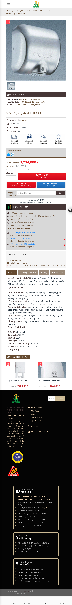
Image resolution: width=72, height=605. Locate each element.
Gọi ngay (11, 600)
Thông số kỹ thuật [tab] (28, 272)
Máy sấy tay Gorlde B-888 (15, 14)
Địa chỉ (61, 600)
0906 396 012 (14, 260)
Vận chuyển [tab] (57, 272)
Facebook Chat (29, 600)
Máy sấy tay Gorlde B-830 (49, 380)
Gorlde (24, 120)
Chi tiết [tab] (11, 272)
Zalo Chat (46, 600)
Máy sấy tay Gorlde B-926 (17, 380)
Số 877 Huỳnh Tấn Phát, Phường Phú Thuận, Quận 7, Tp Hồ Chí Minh (36, 265)
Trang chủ (12, 11)
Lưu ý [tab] (44, 272)
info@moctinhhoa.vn (17, 263)
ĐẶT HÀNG (42, 176)
